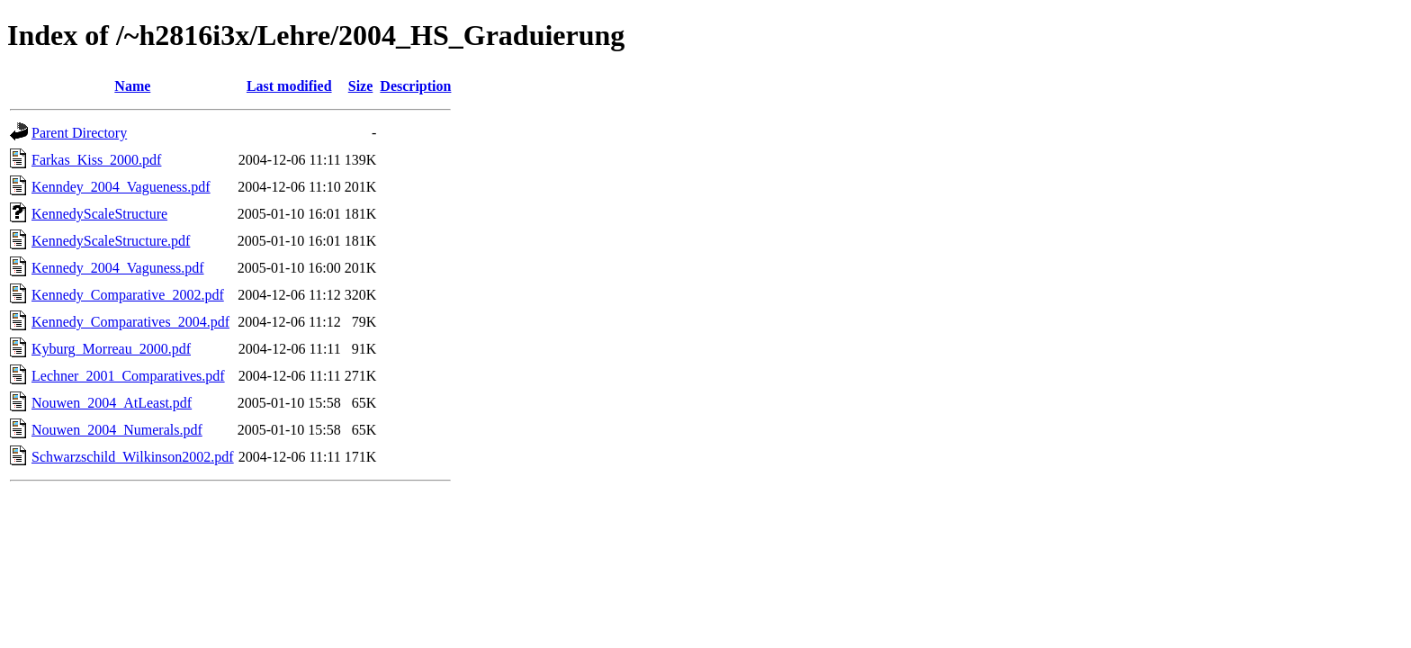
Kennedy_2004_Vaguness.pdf (117, 267)
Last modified (289, 86)
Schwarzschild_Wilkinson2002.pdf (132, 456)
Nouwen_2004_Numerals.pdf (116, 429)
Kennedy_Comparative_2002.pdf (127, 294)
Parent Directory (79, 132)
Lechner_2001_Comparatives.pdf (128, 375)
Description (415, 86)
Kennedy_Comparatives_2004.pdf (130, 321)
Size (360, 86)
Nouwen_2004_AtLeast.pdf (111, 402)
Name (132, 86)
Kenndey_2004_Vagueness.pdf (121, 186)
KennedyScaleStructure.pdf (110, 240)
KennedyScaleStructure (99, 213)
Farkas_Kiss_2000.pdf (96, 159)
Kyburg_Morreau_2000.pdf (111, 348)
